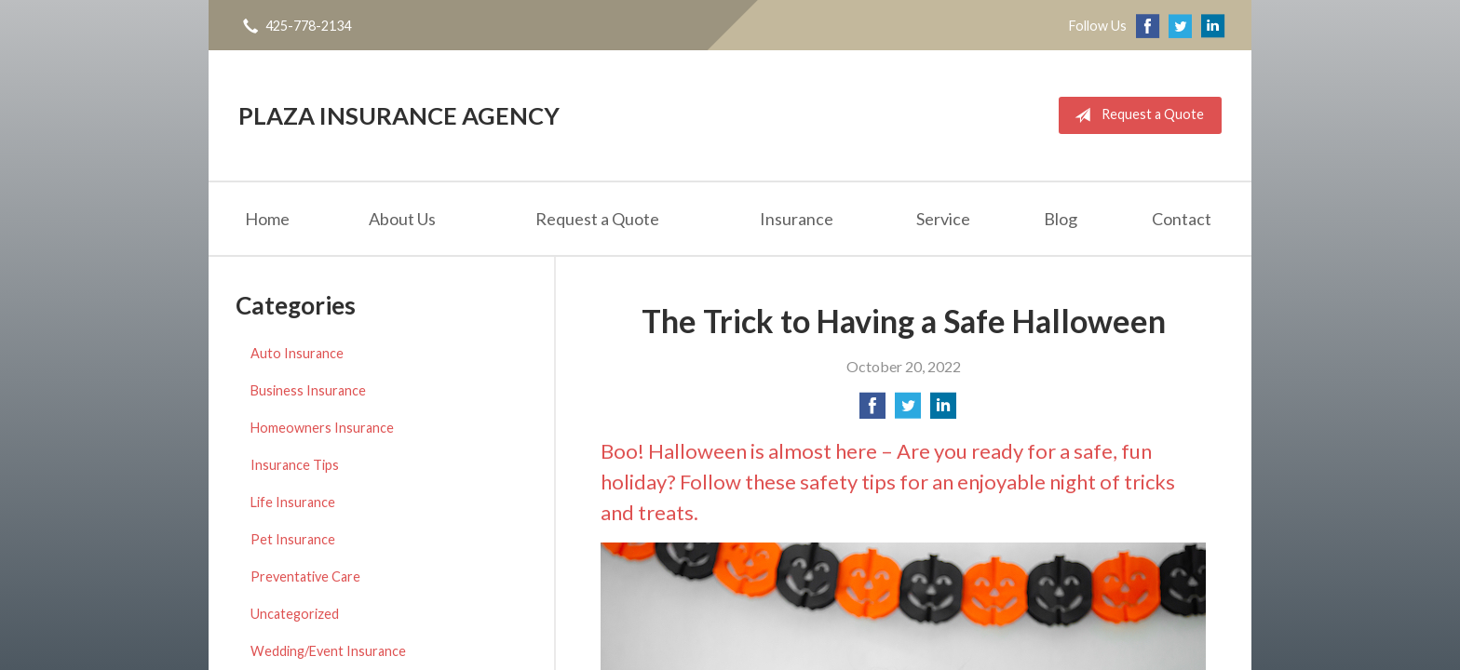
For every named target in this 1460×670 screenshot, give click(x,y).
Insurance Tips (294, 465)
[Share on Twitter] (908, 411)
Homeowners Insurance (322, 428)
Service (943, 218)
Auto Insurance (297, 353)
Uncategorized (294, 614)
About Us (402, 218)
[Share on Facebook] (872, 411)
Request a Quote (1135, 115)
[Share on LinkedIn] (943, 411)
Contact (1181, 218)
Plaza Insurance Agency (399, 115)
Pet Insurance (292, 539)
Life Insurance (292, 502)
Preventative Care (305, 576)
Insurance (796, 218)
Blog (1060, 218)
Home (267, 218)
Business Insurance (308, 390)
